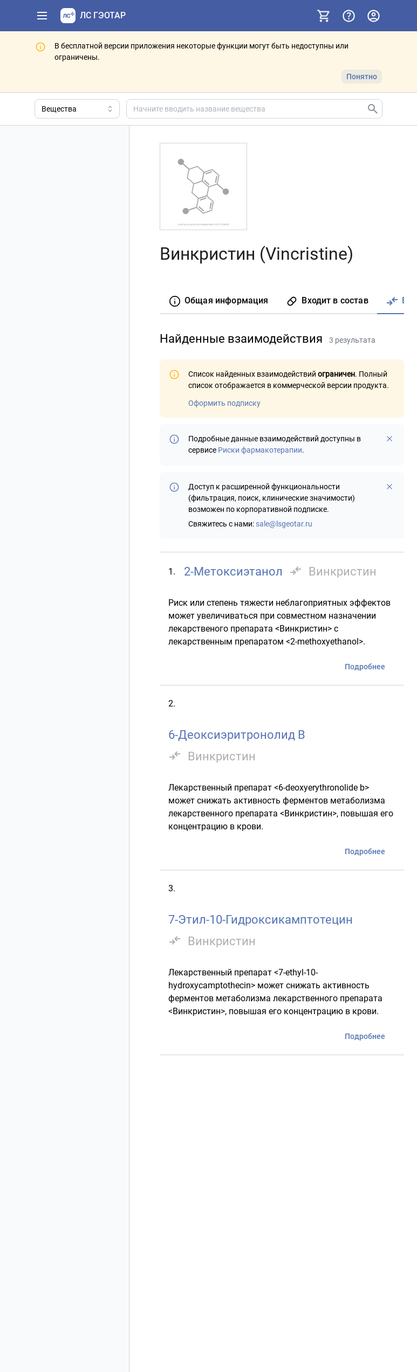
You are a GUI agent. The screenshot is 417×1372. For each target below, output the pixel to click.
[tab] (218, 301)
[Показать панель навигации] (42, 15)
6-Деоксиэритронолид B (236, 735)
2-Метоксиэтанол (233, 571)
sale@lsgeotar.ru (284, 523)
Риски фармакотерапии (260, 450)
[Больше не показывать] (389, 438)
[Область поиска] (77, 109)
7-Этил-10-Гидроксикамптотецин (260, 919)
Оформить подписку (224, 403)
